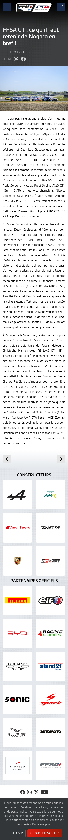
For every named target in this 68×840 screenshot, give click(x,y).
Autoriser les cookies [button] (44, 833)
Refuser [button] (17, 833)
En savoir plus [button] (41, 824)
